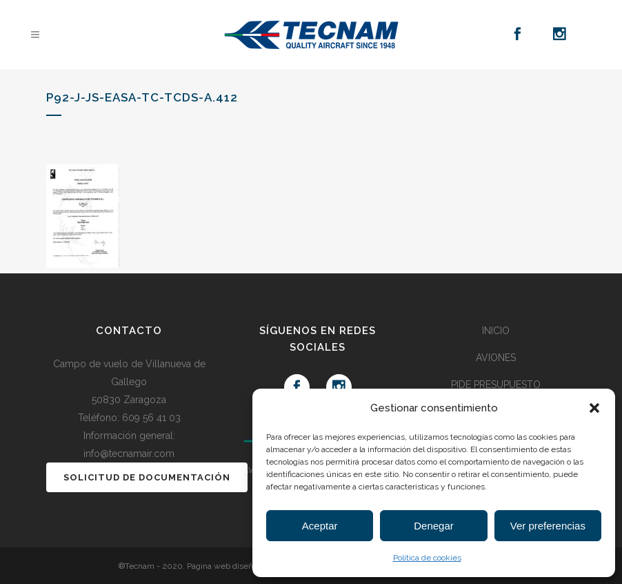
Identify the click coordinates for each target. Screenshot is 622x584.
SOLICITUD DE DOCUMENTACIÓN (146, 477)
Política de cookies (427, 558)
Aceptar (320, 526)
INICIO (496, 330)
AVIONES (496, 357)
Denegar (434, 526)
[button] (594, 408)
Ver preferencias (547, 526)
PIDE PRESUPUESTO (496, 384)
